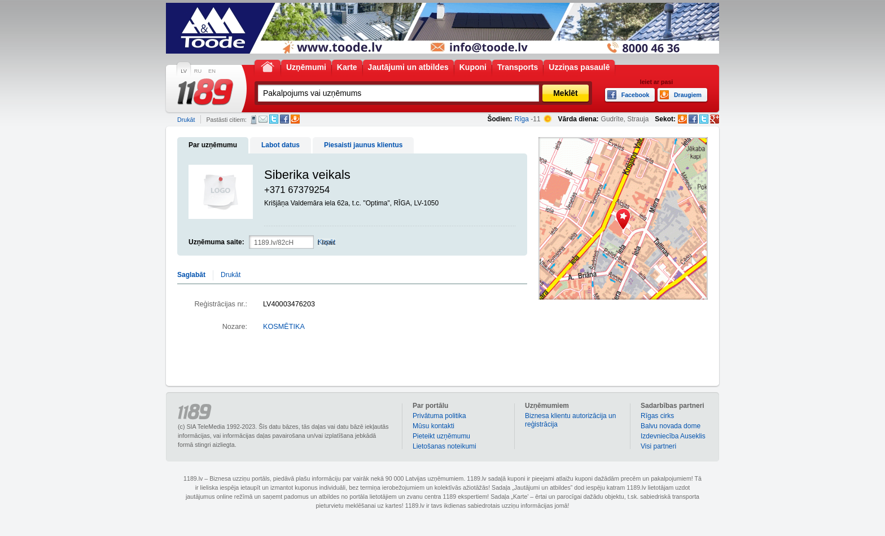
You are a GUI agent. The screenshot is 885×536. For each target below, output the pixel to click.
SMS (253, 119)
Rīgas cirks (657, 416)
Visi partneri (658, 446)
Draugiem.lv (295, 119)
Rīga (522, 119)
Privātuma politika (439, 416)
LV (184, 71)
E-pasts (263, 119)
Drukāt (186, 119)
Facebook (284, 119)
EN (212, 71)
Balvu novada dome (670, 426)
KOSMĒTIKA (284, 327)
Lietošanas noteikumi (444, 446)
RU (197, 71)
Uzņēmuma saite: (216, 242)
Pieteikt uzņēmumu (441, 436)
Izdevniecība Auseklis (673, 436)
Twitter (273, 119)
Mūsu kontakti (433, 426)
